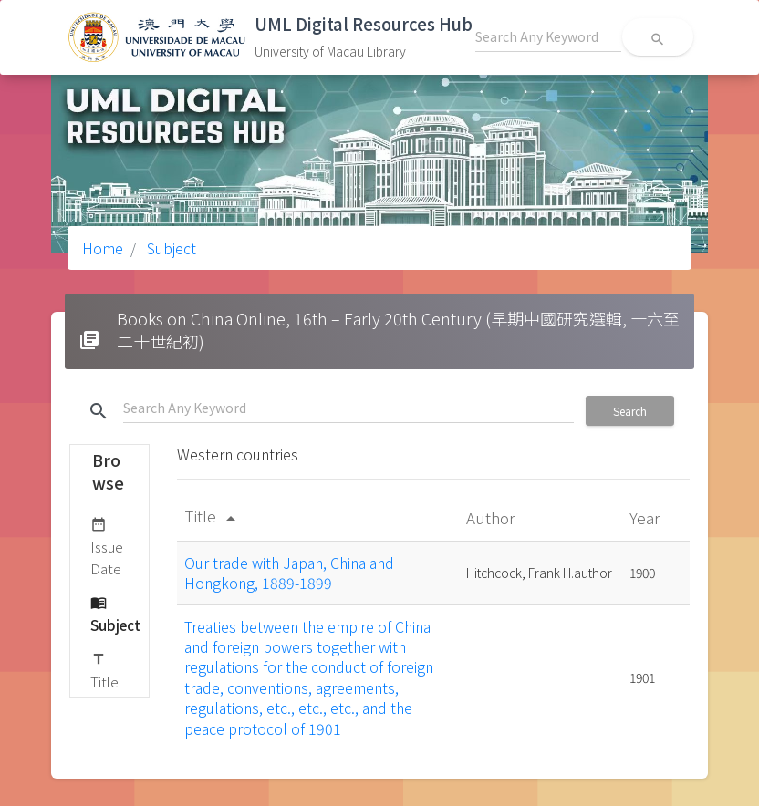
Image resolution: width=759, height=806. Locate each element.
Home (102, 248)
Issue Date (106, 545)
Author (492, 517)
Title (104, 669)
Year (646, 517)
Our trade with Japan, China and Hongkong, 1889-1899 (289, 573)
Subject (169, 248)
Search (630, 410)
